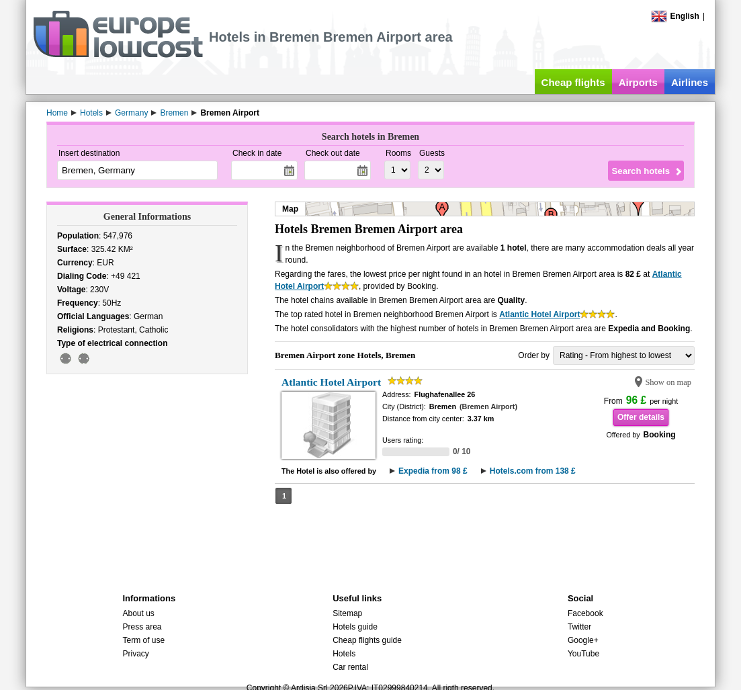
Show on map (668, 382)
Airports (638, 82)
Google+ (583, 640)
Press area (141, 627)
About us (138, 613)
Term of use (143, 640)
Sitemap (347, 613)
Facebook (585, 613)
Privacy (135, 653)
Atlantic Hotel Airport (539, 314)
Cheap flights (573, 82)
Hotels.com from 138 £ (533, 471)
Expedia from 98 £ (433, 471)
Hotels (344, 653)
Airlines (689, 82)
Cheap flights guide (367, 640)
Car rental (350, 667)
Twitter (579, 627)
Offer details (640, 417)
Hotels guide (355, 627)
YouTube (583, 653)
